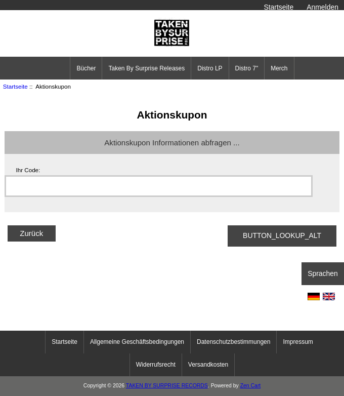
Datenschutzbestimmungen (233, 341)
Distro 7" (247, 68)
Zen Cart (250, 385)
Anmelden (322, 7)
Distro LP (209, 68)
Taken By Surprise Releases (146, 68)
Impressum (298, 341)
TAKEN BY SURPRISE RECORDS (167, 385)
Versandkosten (208, 364)
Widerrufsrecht (156, 364)
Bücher (86, 68)
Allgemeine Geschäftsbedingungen (137, 341)
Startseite (278, 7)
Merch (279, 68)
